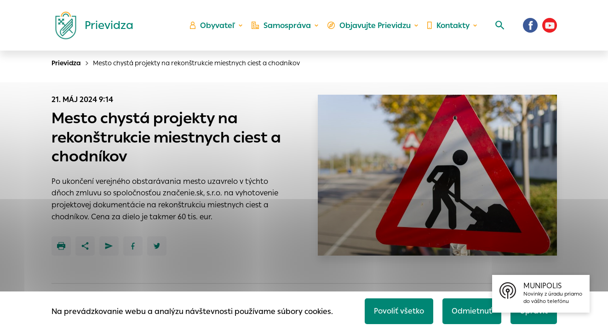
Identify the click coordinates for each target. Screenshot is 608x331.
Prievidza (66, 63)
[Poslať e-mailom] (109, 246)
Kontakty (448, 25)
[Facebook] (530, 25)
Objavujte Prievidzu (369, 25)
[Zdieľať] (85, 246)
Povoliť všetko (399, 311)
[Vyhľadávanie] (500, 25)
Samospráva (281, 25)
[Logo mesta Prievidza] (91, 25)
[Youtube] (549, 25)
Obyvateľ (212, 25)
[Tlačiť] (61, 246)
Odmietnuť (472, 311)
